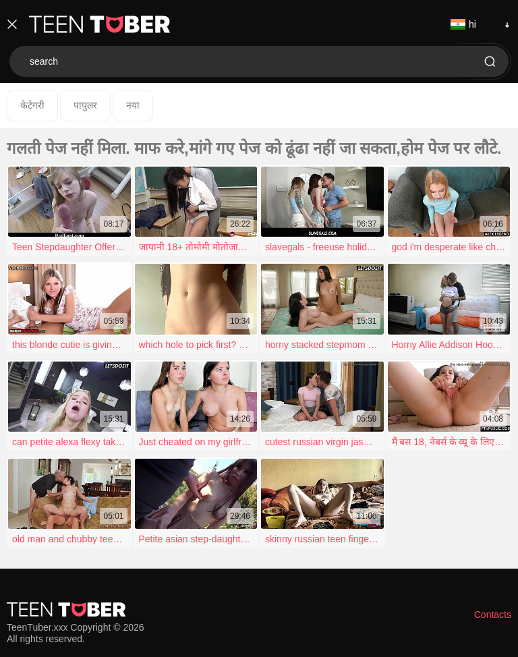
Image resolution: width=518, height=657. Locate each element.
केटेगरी (32, 105)
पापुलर (85, 105)
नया (133, 105)
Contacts (492, 614)
